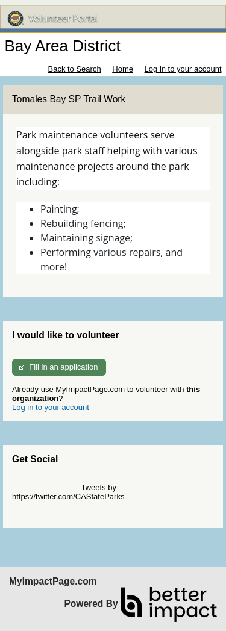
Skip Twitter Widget (45, 487)
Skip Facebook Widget (51, 505)
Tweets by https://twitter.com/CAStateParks (68, 492)
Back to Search (74, 68)
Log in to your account (183, 68)
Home (122, 68)
